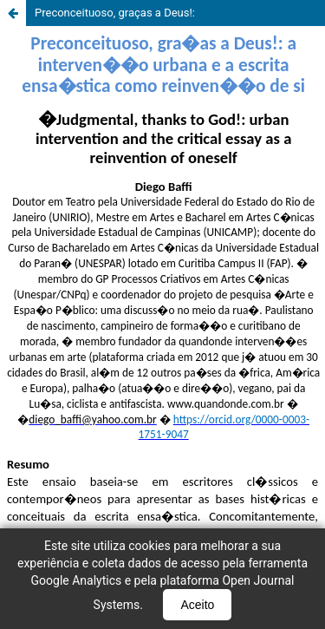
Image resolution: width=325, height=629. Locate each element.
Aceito (197, 605)
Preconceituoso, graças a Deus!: (115, 12)
